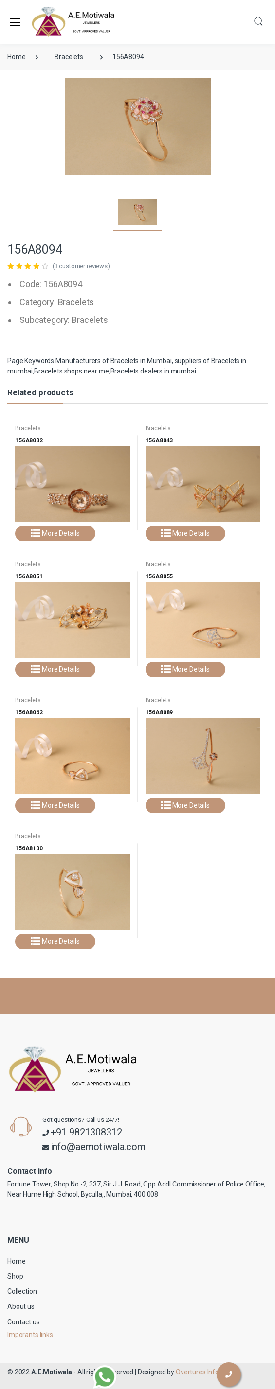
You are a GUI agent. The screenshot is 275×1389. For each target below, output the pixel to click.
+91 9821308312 (86, 1132)
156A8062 (29, 712)
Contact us (23, 1322)
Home (16, 57)
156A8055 (159, 576)
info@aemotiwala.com (98, 1146)
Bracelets (69, 57)
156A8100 (29, 848)
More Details (55, 533)
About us (21, 1306)
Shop (15, 1276)
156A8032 (29, 440)
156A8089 (159, 712)
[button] (258, 21)
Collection (22, 1291)
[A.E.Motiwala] (55, 22)
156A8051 (29, 576)
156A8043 (159, 440)
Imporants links (30, 1334)
